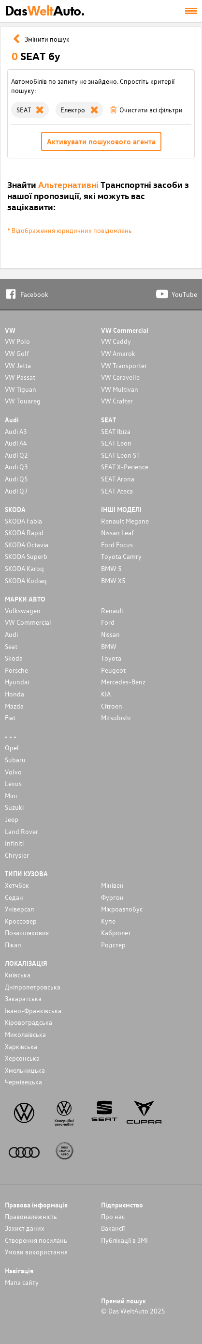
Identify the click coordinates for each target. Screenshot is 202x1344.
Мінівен (112, 885)
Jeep (11, 819)
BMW (108, 646)
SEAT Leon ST (120, 455)
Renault (112, 610)
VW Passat (20, 377)
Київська (17, 974)
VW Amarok (118, 353)
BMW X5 (113, 580)
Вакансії (113, 1228)
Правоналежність (31, 1216)
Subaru (15, 759)
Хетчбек (17, 885)
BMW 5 (111, 568)
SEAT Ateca (117, 490)
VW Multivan (119, 389)
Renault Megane (125, 520)
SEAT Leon (116, 443)
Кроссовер (21, 921)
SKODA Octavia (26, 544)
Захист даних (24, 1228)
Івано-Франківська (33, 1010)
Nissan (110, 634)
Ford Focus (117, 544)
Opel (12, 747)
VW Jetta (18, 365)
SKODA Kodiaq (26, 580)
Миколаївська (25, 1034)
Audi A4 (16, 443)
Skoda (14, 658)
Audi (11, 634)
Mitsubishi (115, 717)
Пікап (13, 944)
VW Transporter (124, 365)
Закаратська (23, 998)
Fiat (10, 717)
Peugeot (113, 670)
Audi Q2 (16, 455)
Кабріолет (116, 932)
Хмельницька (25, 1070)
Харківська (21, 1046)
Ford (108, 622)
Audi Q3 (16, 466)
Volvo (13, 771)
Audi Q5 (16, 478)
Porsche (16, 670)
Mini (11, 795)
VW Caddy (116, 341)
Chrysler (17, 855)
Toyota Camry (121, 556)
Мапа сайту (22, 1282)
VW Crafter (117, 400)
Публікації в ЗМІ (124, 1240)
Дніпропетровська (32, 986)
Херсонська (22, 1058)
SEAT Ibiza (115, 431)
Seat (11, 646)
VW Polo (17, 341)
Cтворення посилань (36, 1240)
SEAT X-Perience (124, 466)
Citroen (111, 706)
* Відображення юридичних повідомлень (69, 230)
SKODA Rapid (24, 532)
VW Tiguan (20, 389)
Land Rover (21, 831)
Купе (108, 921)
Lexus (13, 783)
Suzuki (14, 807)
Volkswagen (23, 610)
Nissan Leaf (117, 532)
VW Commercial (28, 622)
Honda (14, 693)
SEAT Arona (117, 478)
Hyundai (17, 681)
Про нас (113, 1216)
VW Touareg (23, 400)
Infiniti (14, 843)
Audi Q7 (16, 490)
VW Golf (17, 353)
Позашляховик (27, 932)
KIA (106, 693)
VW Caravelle (120, 377)
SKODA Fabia (23, 520)
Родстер (113, 944)
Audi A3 (16, 431)
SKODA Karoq (24, 568)
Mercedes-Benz (123, 681)
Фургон (112, 897)
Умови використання (36, 1251)
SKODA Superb (26, 556)
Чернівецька (23, 1081)
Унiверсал (19, 908)
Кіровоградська (28, 1022)
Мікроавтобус (122, 908)
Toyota (111, 658)
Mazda (14, 706)
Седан (14, 897)
